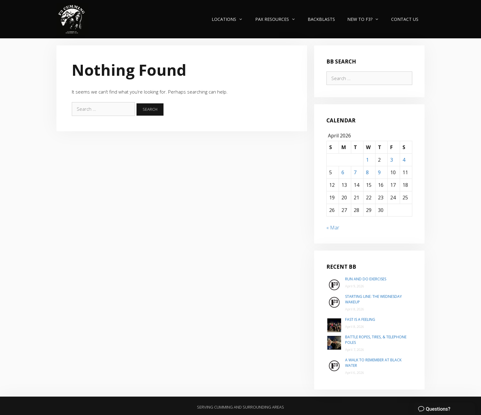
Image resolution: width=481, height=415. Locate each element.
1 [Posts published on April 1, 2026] (367, 159)
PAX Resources (278, 19)
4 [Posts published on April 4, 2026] (403, 159)
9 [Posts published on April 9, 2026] (379, 172)
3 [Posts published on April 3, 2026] (391, 159)
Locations (230, 19)
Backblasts (321, 19)
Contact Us (404, 19)
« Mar (332, 227)
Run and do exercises (365, 279)
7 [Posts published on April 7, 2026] (355, 172)
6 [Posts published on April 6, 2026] (342, 172)
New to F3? (366, 19)
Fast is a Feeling (360, 319)
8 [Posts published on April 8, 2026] (367, 172)
